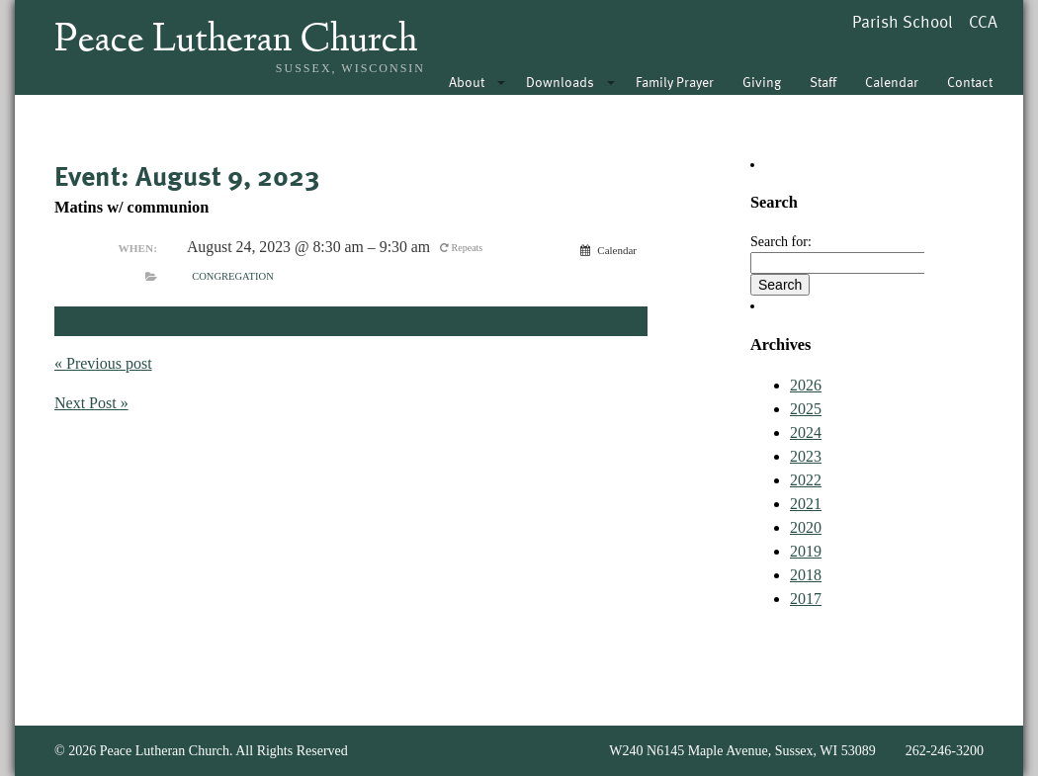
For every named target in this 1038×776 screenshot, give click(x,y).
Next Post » (91, 402)
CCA (983, 21)
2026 (806, 385)
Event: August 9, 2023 (186, 175)
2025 (806, 408)
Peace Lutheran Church (235, 41)
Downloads (560, 81)
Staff (823, 81)
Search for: (781, 241)
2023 (806, 456)
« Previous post (103, 363)
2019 (806, 551)
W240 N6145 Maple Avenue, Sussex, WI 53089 (742, 750)
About (466, 81)
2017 (806, 598)
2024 (806, 432)
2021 (806, 503)
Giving (761, 81)
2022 (806, 480)
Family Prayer (675, 81)
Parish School (902, 21)
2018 (806, 574)
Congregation (233, 276)
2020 (806, 527)
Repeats (462, 247)
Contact (970, 81)
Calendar (891, 81)
